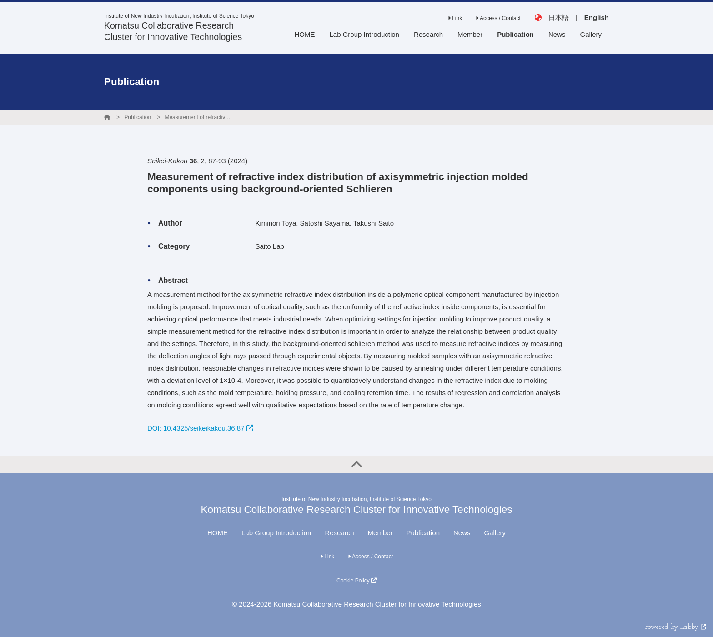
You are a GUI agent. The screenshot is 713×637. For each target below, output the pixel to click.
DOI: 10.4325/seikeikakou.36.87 (200, 428)
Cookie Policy (356, 580)
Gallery (495, 533)
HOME (217, 533)
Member (380, 533)
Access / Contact (498, 18)
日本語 (558, 17)
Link (455, 18)
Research (339, 533)
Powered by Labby (675, 627)
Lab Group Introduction (276, 533)
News (462, 533)
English (596, 17)
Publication (137, 117)
